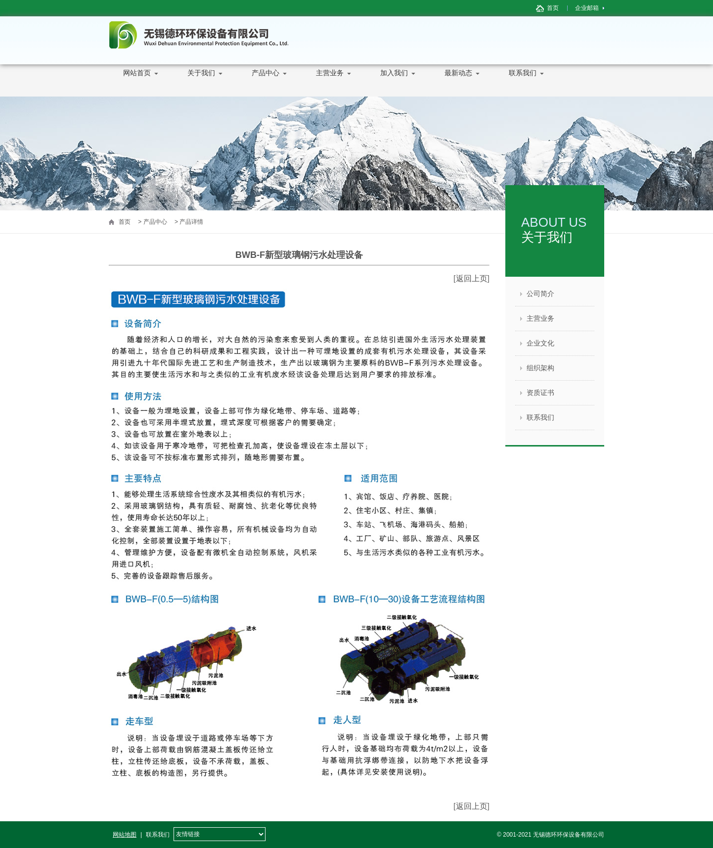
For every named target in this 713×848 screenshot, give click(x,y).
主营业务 (329, 83)
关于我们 (200, 83)
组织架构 (540, 368)
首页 (553, 7)
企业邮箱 (587, 7)
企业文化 (540, 343)
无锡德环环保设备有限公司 (198, 35)
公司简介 (540, 294)
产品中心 (264, 83)
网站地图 (124, 834)
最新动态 (457, 83)
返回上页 (472, 278)
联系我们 (521, 83)
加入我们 (393, 83)
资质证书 (540, 393)
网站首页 (136, 83)
